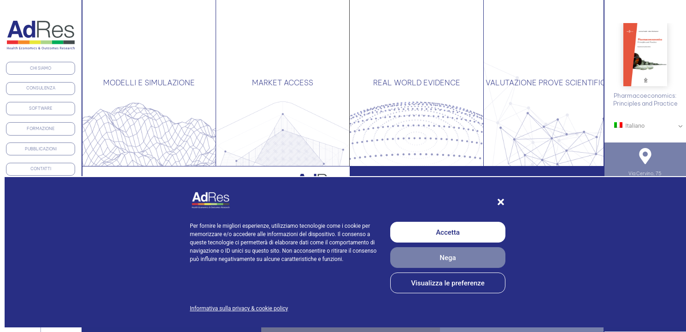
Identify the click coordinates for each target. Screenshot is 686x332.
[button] (500, 202)
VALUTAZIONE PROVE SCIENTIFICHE (551, 82)
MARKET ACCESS (282, 82)
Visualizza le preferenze (448, 283)
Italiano (629, 125)
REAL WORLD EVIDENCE (416, 82)
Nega (448, 258)
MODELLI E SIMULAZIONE (149, 82)
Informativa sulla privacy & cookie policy (239, 308)
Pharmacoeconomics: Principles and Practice (645, 99)
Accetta (448, 232)
